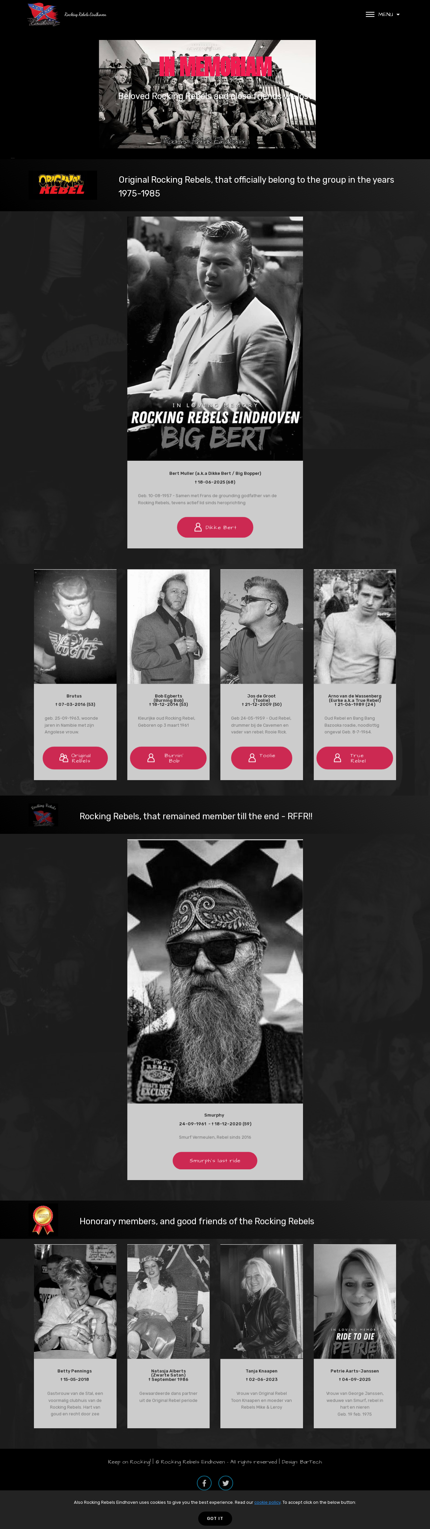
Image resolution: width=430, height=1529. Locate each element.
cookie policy (267, 1502)
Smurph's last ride (215, 1177)
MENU (380, 14)
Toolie (261, 778)
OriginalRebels (75, 779)
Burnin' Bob (165, 779)
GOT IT (215, 1518)
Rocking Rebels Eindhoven (85, 14)
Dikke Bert (215, 547)
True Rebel (352, 779)
